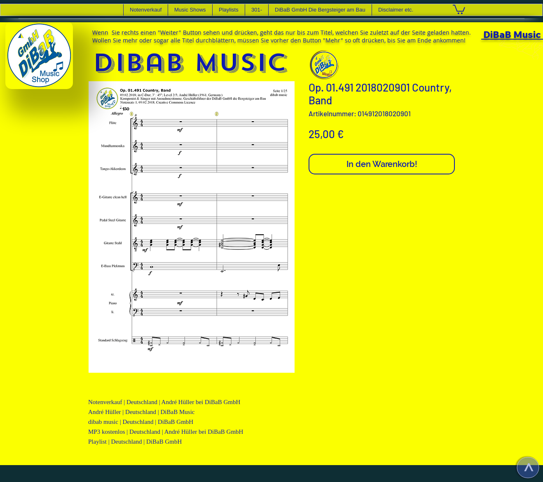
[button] (190, 10)
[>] (528, 467)
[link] (459, 9)
